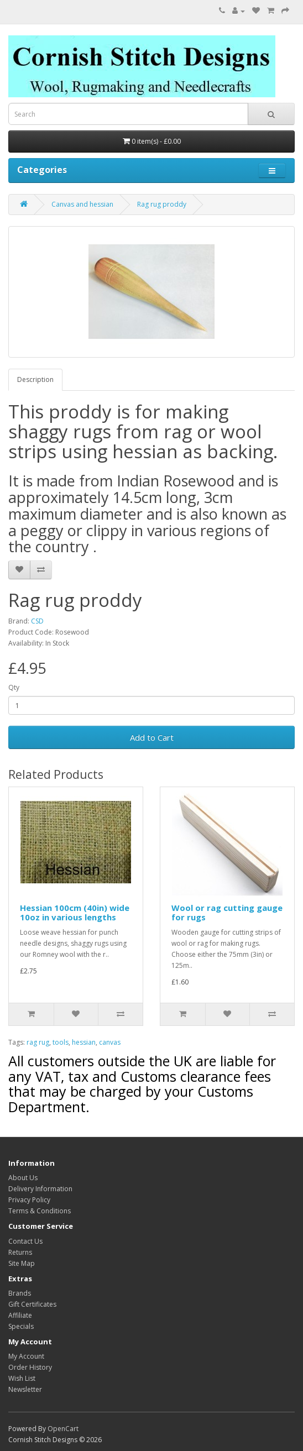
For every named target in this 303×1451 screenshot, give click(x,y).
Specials (21, 1326)
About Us (23, 1177)
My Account (26, 1356)
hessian (84, 1042)
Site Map (21, 1263)
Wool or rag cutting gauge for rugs (227, 912)
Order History (30, 1367)
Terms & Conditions (39, 1211)
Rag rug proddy (161, 204)
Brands (19, 1293)
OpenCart (63, 1428)
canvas (110, 1042)
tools (61, 1042)
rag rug (38, 1042)
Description (35, 379)
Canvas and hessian (82, 204)
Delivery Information (40, 1188)
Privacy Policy (29, 1199)
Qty (13, 687)
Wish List (21, 1378)
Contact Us (25, 1241)
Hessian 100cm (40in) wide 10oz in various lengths (74, 912)
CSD (37, 621)
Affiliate (20, 1315)
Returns (20, 1252)
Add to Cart (152, 737)
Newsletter (25, 1389)
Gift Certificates (32, 1304)
